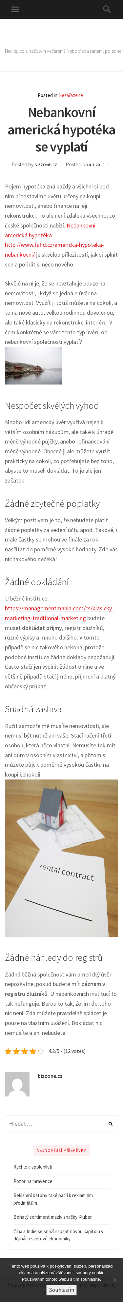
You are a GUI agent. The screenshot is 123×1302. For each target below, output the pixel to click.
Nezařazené (70, 95)
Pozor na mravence (32, 1181)
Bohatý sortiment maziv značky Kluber (52, 1217)
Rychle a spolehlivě (32, 1167)
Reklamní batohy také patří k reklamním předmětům (53, 1199)
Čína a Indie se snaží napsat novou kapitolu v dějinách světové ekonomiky (58, 1235)
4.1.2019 (96, 164)
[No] (115, 1280)
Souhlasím (61, 1289)
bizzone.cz (46, 164)
